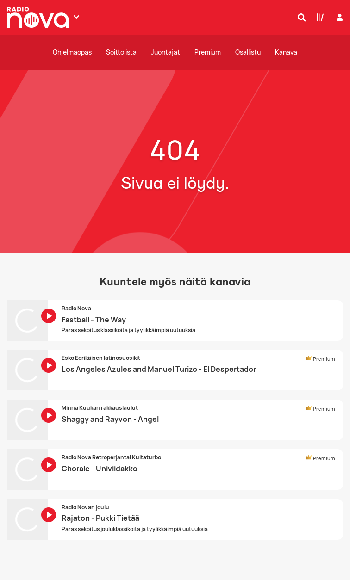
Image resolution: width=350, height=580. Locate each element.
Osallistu (248, 52)
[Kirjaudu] (338, 17)
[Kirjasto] (318, 17)
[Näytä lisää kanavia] (76, 16)
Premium (207, 52)
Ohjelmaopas (72, 52)
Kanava (286, 52)
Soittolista (121, 52)
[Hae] (299, 17)
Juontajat (165, 52)
